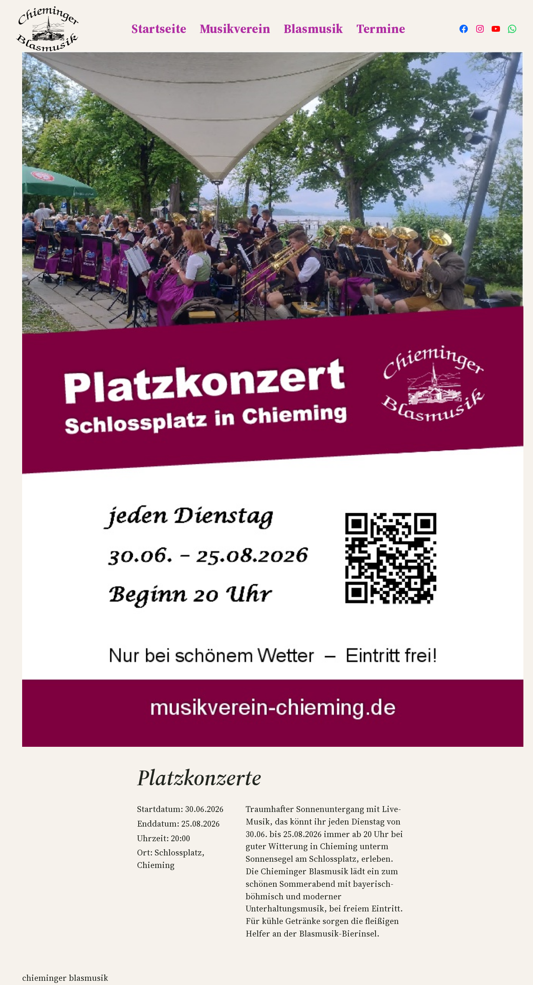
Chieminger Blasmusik (65, 978)
